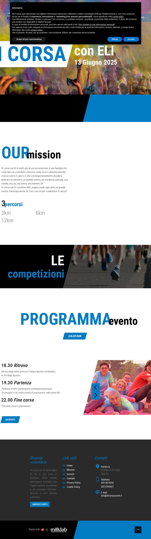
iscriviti (10, 419)
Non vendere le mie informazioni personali (96, 24)
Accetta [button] (131, 39)
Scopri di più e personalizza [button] (29, 39)
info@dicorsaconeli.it (111, 495)
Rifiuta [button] (115, 39)
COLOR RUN (75, 336)
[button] (96, 387)
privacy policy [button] (36, 30)
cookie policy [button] (118, 16)
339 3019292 (107, 482)
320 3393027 (107, 486)
